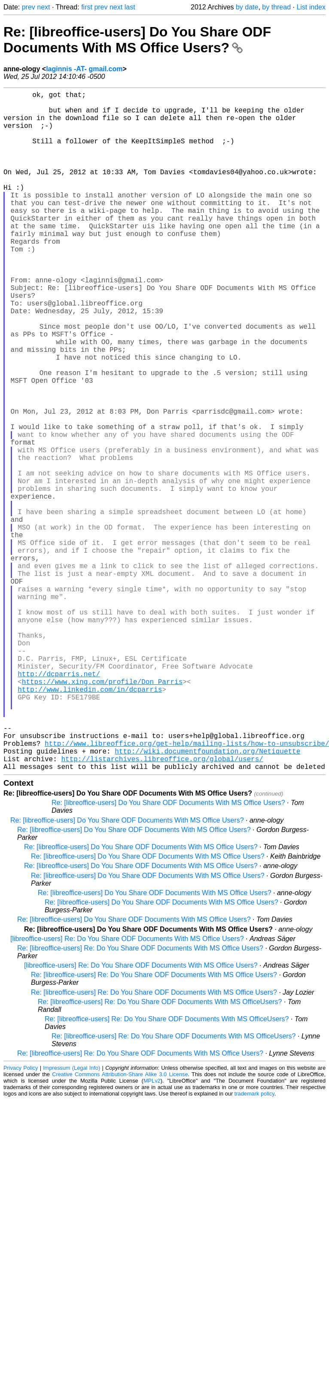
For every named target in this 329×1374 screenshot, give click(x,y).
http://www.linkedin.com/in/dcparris (90, 823)
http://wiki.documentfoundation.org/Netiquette (207, 898)
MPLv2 (152, 1232)
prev (28, 7)
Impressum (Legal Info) (71, 1219)
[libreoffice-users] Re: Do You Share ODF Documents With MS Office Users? (127, 1089)
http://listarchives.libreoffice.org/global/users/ (162, 908)
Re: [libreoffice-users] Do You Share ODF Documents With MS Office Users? (137, 39)
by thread (276, 7)
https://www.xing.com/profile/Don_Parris (102, 813)
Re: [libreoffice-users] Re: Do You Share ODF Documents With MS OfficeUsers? (160, 1152)
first (86, 7)
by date (247, 7)
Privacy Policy (20, 1219)
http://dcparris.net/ (59, 804)
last (130, 7)
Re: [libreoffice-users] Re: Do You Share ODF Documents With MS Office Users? (140, 1099)
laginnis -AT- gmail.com (84, 69)
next (43, 7)
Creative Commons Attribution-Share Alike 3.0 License (120, 1225)
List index (311, 7)
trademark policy (254, 1244)
